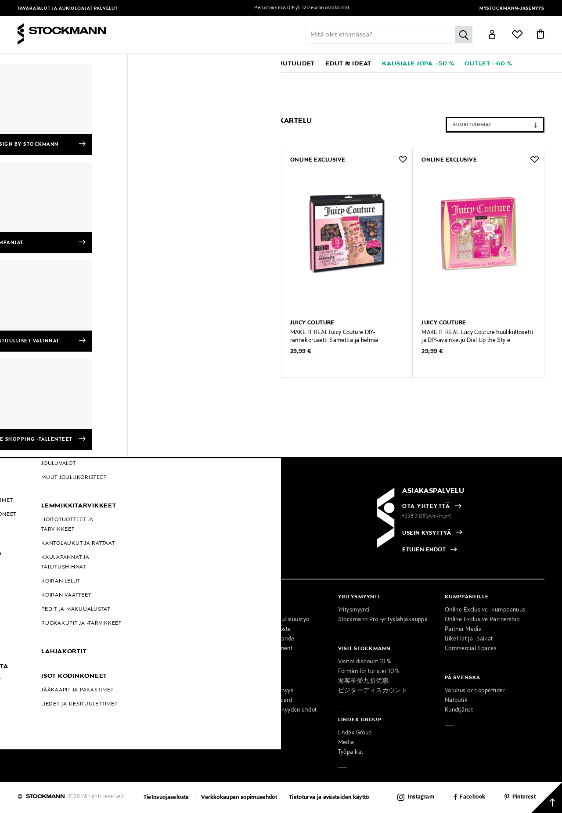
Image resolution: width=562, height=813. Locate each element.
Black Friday (34, 687)
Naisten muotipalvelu (152, 672)
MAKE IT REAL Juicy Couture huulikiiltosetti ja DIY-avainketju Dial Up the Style (477, 337)
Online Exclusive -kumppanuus (485, 610)
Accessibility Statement (261, 649)
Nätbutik (456, 701)
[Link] (492, 35)
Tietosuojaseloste (166, 798)
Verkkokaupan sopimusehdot (239, 798)
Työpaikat (351, 752)
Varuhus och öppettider (475, 691)
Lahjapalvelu (140, 701)
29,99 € (169, 352)
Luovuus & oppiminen (167, 79)
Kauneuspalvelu (145, 691)
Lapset (104, 79)
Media (346, 743)
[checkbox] (149, 536)
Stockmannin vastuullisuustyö (270, 620)
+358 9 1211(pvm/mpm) (427, 516)
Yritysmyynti (354, 610)
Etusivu (28, 79)
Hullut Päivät (35, 678)
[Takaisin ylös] (546, 797)
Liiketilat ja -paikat (469, 639)
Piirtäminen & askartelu (233, 79)
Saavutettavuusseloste (261, 629)
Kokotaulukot (35, 649)
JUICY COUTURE (66, 79)
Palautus (29, 629)
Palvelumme (140, 662)
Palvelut (106, 8)
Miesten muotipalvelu (152, 681)
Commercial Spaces (471, 649)
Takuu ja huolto (38, 639)
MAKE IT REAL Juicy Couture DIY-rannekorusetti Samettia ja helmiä (334, 337)
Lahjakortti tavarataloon (155, 720)
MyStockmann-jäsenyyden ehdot (274, 710)
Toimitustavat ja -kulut (47, 620)
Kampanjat (32, 668)
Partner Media (463, 629)
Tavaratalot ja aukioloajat (56, 8)
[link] (247, 63)
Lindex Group (355, 733)
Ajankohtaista (142, 620)
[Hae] (463, 34)
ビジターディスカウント (373, 691)
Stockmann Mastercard (261, 701)
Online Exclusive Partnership (482, 620)
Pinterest (524, 797)
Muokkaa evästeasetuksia (52, 707)
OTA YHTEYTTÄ (426, 507)
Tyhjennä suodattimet (49, 113)
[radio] (62, 534)
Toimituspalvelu (144, 710)
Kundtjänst (459, 710)
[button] (52, 63)
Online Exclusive (39, 658)
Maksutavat (33, 610)
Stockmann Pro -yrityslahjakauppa (383, 620)
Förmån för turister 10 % (369, 672)
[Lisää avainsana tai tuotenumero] (389, 34)
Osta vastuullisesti (255, 610)
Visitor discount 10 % (364, 662)
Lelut (126, 79)
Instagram (421, 797)
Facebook (472, 797)
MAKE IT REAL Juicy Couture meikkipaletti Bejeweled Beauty (213, 337)
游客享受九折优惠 (363, 681)
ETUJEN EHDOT (424, 550)
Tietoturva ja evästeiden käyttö (329, 798)
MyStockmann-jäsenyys (511, 8)
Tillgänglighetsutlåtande (262, 639)
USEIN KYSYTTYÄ (426, 533)
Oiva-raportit (34, 697)
